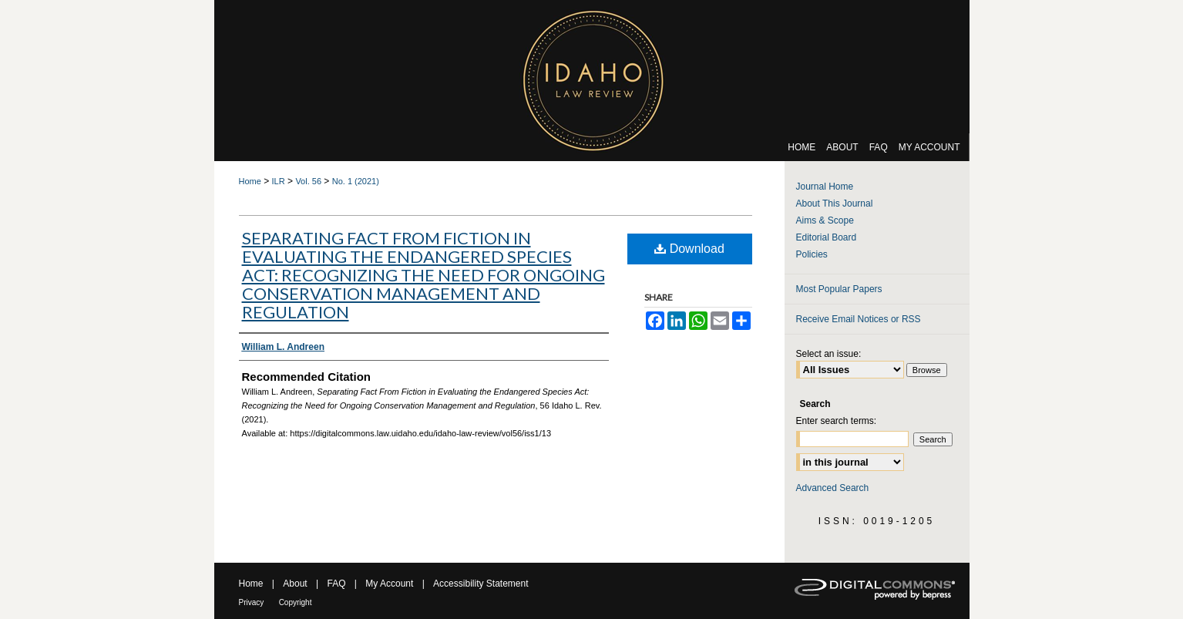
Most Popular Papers (839, 289)
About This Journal (834, 203)
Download (689, 248)
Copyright (295, 602)
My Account (389, 583)
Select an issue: (829, 353)
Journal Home (825, 186)
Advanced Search (832, 488)
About (295, 583)
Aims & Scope (825, 220)
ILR (278, 181)
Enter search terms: (836, 420)
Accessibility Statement (480, 583)
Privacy (251, 602)
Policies (812, 254)
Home (250, 181)
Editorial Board (826, 237)
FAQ (336, 583)
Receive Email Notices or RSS (858, 319)
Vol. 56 (308, 181)
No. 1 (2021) (355, 181)
